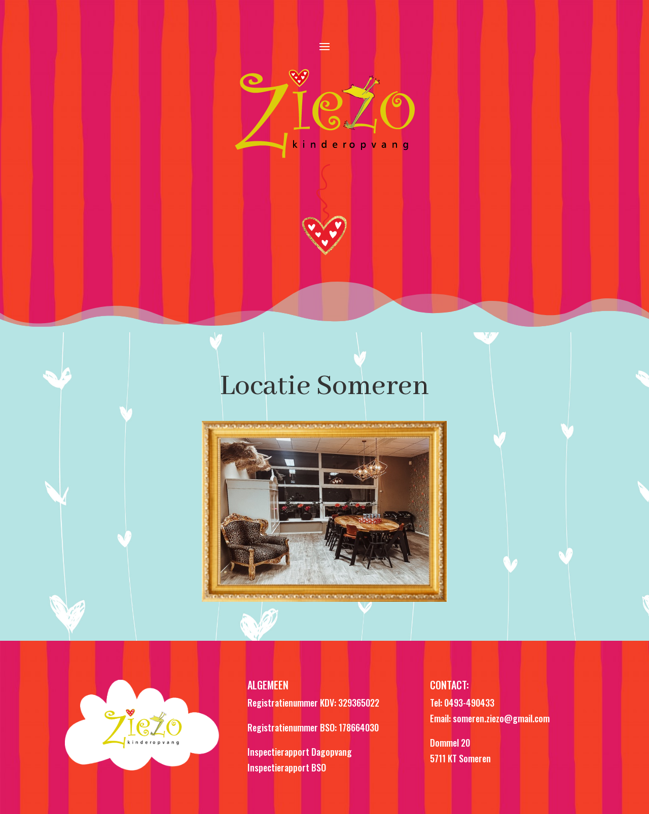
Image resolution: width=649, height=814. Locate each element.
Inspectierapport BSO (286, 767)
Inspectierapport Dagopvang (299, 751)
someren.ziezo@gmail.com (501, 718)
